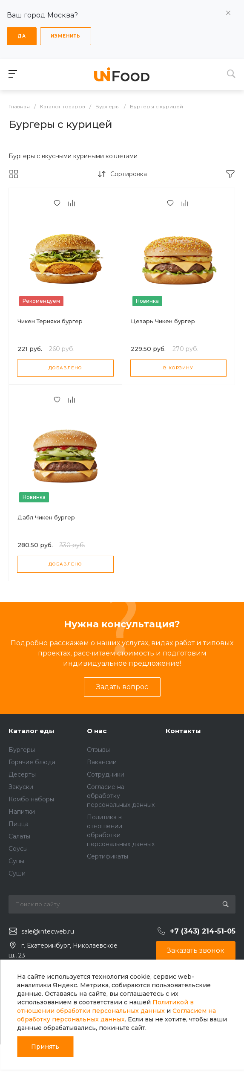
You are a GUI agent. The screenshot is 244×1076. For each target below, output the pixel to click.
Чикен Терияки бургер (50, 321)
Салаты (19, 836)
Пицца (19, 824)
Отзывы (98, 750)
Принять (45, 1046)
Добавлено (65, 368)
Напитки (22, 811)
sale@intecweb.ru (47, 931)
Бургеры (22, 750)
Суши (17, 873)
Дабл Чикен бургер (46, 517)
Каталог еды (32, 731)
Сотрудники (105, 774)
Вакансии (102, 762)
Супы (16, 861)
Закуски (21, 787)
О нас (96, 731)
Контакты (183, 731)
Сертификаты (107, 856)
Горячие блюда (32, 762)
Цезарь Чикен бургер (163, 321)
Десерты (22, 774)
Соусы (18, 849)
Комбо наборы (31, 799)
